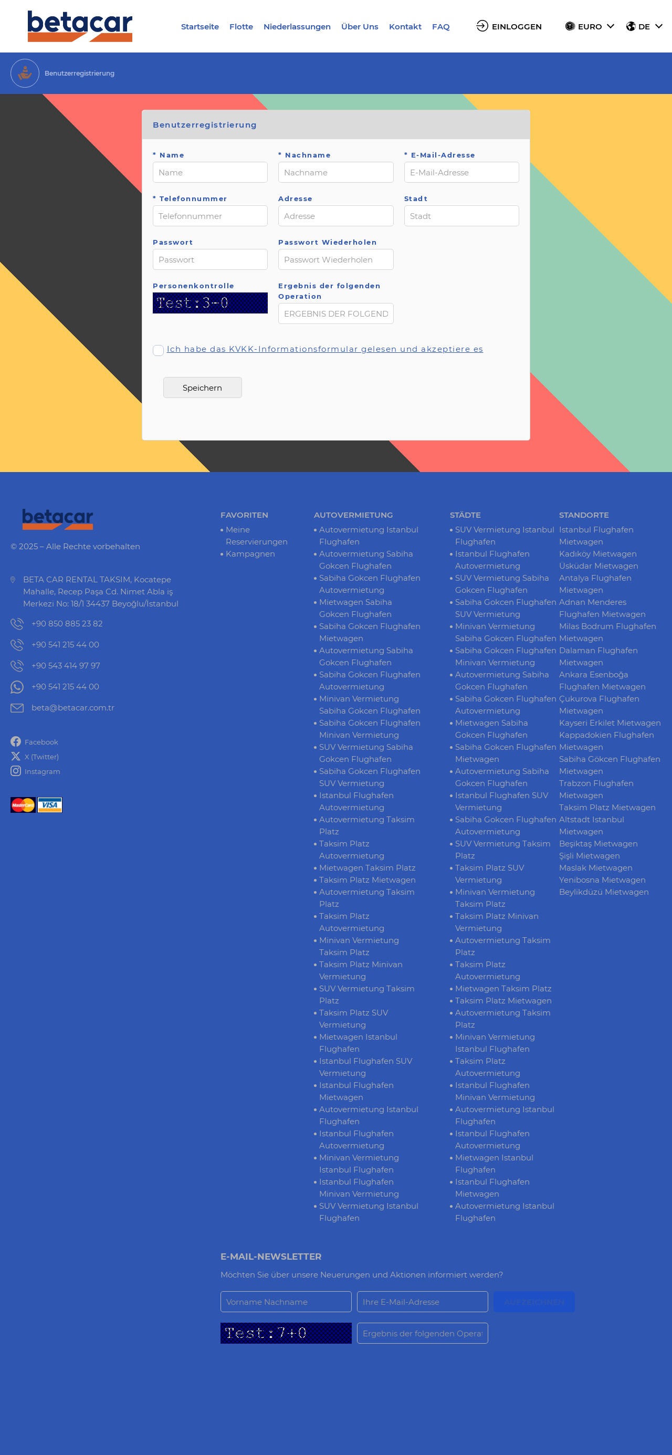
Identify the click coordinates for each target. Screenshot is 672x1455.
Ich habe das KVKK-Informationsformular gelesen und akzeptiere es (325, 349)
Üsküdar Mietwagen (598, 566)
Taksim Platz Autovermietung (351, 850)
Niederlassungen (297, 27)
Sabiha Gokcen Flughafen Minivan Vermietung (370, 729)
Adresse (295, 198)
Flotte (241, 27)
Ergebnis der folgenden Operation (329, 290)
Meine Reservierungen (257, 536)
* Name (168, 155)
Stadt (416, 198)
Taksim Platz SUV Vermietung (353, 1019)
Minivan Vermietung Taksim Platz (359, 946)
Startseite (200, 27)
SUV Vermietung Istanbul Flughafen (368, 1212)
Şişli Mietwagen (589, 856)
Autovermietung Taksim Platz (367, 825)
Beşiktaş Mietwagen (598, 844)
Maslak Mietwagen (596, 868)
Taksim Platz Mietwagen (367, 880)
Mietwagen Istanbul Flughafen (358, 1043)
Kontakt (405, 27)
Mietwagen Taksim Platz (367, 868)
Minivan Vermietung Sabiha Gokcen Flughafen (370, 705)
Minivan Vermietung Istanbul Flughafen (359, 1164)
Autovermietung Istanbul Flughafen (368, 536)
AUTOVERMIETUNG (353, 515)
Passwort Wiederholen (327, 242)
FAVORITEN (244, 515)
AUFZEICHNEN (534, 1302)
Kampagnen (250, 554)
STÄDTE (465, 515)
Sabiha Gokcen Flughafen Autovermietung (370, 584)
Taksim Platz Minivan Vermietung (361, 970)
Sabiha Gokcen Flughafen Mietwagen (370, 632)
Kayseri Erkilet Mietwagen (610, 723)
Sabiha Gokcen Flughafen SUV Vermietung (370, 777)
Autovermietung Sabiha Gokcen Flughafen (366, 560)
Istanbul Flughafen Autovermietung (356, 801)
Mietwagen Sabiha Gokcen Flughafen (355, 608)
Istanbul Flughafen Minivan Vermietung (359, 1188)
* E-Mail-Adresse (440, 155)
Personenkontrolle (194, 285)
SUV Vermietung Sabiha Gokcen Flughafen (366, 753)
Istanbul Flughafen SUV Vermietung (365, 1067)
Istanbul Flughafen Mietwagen (356, 1091)
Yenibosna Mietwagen (602, 880)
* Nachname (304, 155)
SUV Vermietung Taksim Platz (367, 994)
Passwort (173, 242)
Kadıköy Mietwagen (598, 554)
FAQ (441, 27)
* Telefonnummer (190, 198)
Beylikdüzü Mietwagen (604, 892)
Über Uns (360, 27)
